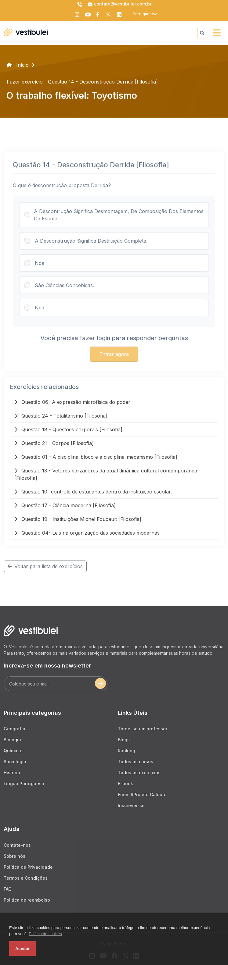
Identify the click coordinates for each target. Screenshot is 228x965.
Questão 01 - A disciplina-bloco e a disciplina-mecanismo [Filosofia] (95, 457)
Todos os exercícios (139, 772)
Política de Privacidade (28, 867)
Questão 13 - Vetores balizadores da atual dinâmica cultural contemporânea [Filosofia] (105, 474)
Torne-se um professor (142, 728)
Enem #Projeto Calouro (142, 794)
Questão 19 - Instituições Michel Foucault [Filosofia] (77, 519)
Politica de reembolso (27, 900)
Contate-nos (17, 845)
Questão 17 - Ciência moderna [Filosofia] (65, 505)
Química (12, 750)
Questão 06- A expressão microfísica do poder (72, 402)
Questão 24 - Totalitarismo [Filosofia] (60, 416)
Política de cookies (45, 933)
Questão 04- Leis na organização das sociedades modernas (87, 533)
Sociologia (15, 761)
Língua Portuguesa (24, 783)
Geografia (14, 728)
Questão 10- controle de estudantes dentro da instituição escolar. (93, 492)
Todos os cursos (135, 761)
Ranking (126, 750)
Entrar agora (114, 354)
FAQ (8, 889)
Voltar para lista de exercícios (45, 566)
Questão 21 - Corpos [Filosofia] (54, 443)
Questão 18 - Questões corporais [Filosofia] (68, 429)
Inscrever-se (131, 805)
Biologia (12, 739)
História (12, 772)
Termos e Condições (26, 878)
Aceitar (22, 948)
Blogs (124, 739)
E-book (125, 783)
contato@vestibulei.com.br (119, 4)
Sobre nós (14, 856)
